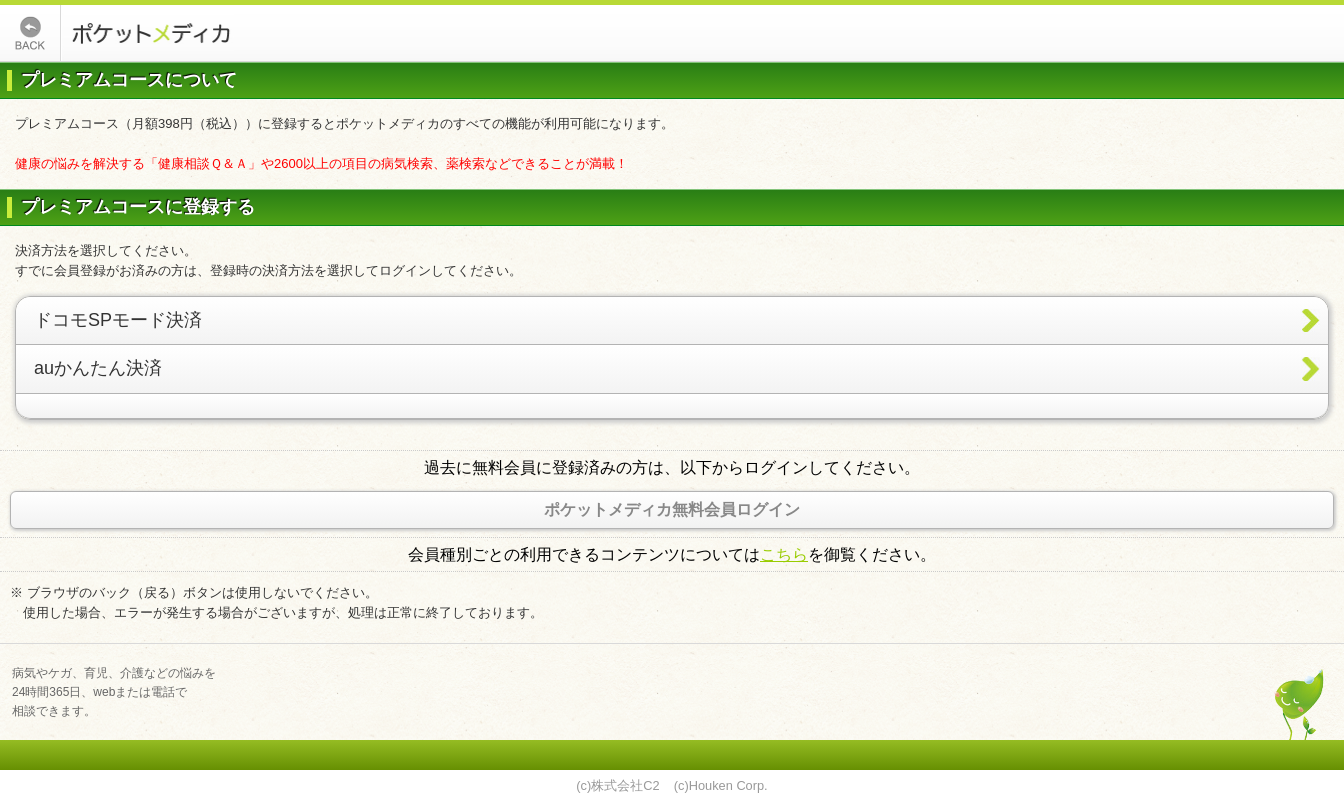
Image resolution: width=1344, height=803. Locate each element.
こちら (784, 554)
